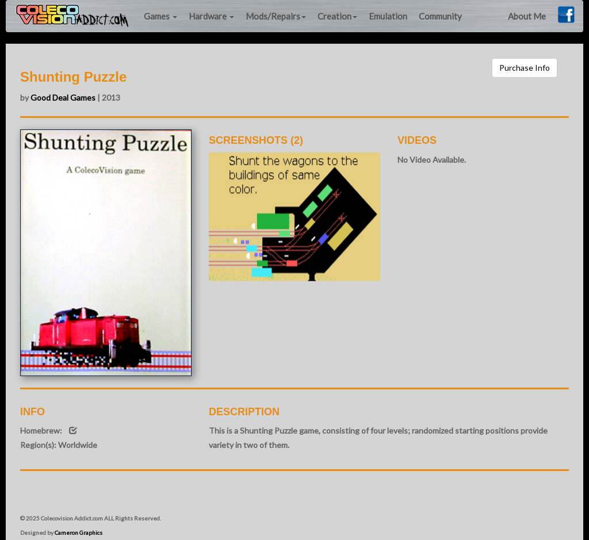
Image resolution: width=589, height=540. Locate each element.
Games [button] (160, 16)
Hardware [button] (211, 16)
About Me (527, 16)
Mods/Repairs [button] (276, 16)
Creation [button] (337, 16)
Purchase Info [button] (524, 67)
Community (440, 16)
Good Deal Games (62, 97)
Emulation (388, 16)
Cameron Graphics (78, 532)
